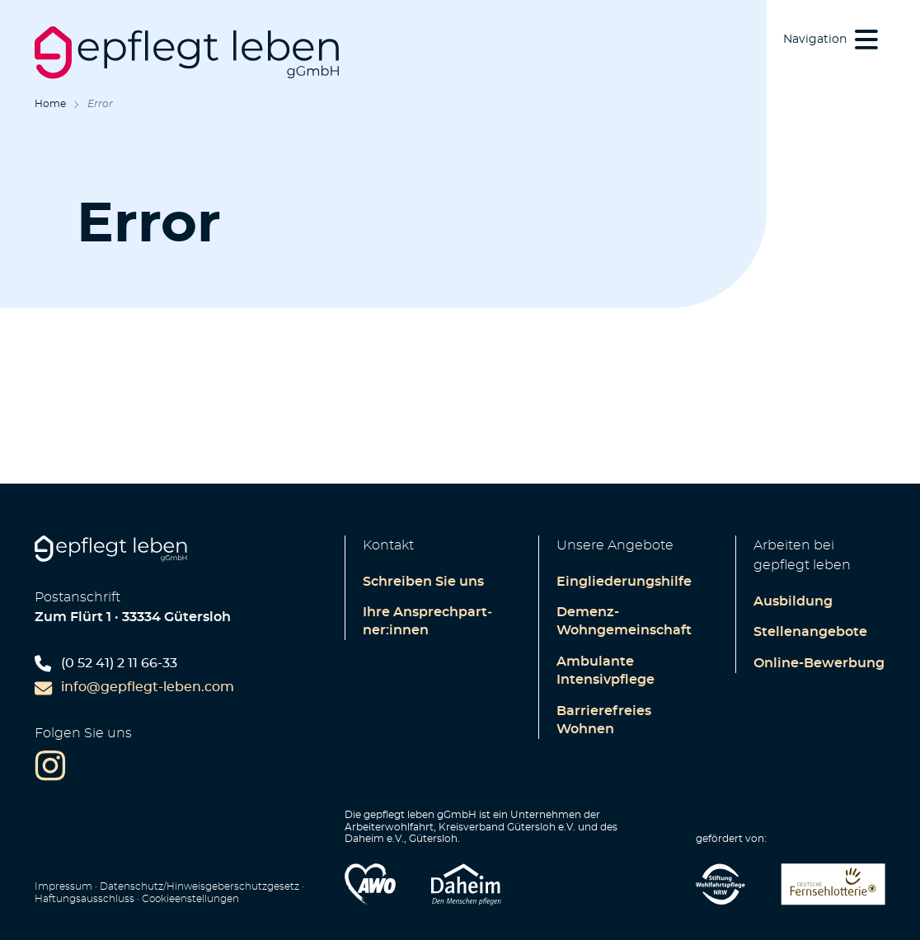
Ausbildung (793, 601)
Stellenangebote (810, 631)
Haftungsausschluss (84, 899)
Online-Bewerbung (819, 663)
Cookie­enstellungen (190, 899)
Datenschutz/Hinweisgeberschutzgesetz (199, 886)
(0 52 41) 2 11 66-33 (106, 663)
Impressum (63, 886)
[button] (831, 39)
